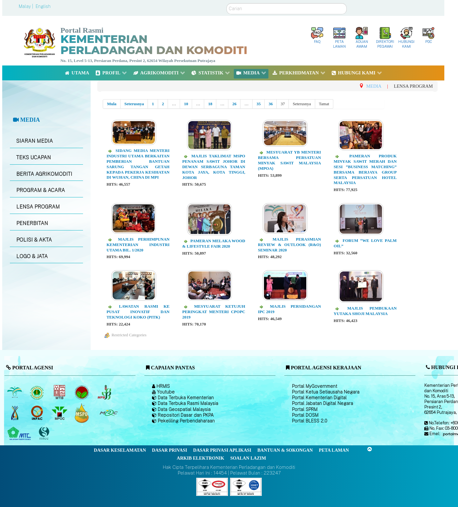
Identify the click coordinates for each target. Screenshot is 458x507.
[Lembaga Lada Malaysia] (104, 392)
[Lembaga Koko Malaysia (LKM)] (82, 392)
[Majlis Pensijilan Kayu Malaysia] (45, 433)
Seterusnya (134, 103)
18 (210, 103)
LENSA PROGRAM (38, 207)
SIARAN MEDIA (34, 141)
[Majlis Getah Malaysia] (108, 413)
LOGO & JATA (32, 256)
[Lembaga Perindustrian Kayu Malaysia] (60, 392)
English (43, 6)
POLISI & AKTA (34, 240)
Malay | (26, 6)
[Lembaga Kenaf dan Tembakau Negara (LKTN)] (15, 413)
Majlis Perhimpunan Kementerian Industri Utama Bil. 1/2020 (138, 244)
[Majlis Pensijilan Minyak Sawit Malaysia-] (82, 413)
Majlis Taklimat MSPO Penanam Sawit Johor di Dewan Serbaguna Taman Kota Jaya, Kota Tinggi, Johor (213, 167)
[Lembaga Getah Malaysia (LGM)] (37, 392)
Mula (111, 103)
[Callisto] (212, 486)
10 (186, 103)
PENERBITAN (32, 223)
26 (234, 103)
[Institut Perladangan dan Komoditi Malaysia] (37, 413)
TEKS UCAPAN (33, 157)
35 (258, 103)
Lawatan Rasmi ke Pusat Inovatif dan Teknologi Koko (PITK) (138, 311)
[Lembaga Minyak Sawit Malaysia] (15, 392)
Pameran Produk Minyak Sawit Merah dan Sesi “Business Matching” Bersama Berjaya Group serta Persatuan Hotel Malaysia (365, 169)
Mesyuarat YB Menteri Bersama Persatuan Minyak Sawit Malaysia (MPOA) (289, 160)
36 (270, 103)
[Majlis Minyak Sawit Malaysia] (60, 413)
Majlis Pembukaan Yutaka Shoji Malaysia (365, 311)
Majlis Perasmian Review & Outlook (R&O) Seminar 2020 (289, 244)
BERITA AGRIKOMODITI (44, 174)
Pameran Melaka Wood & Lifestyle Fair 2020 (213, 243)
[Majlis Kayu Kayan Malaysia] (19, 433)
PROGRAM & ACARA (40, 190)
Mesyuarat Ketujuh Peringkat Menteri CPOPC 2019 (213, 311)
